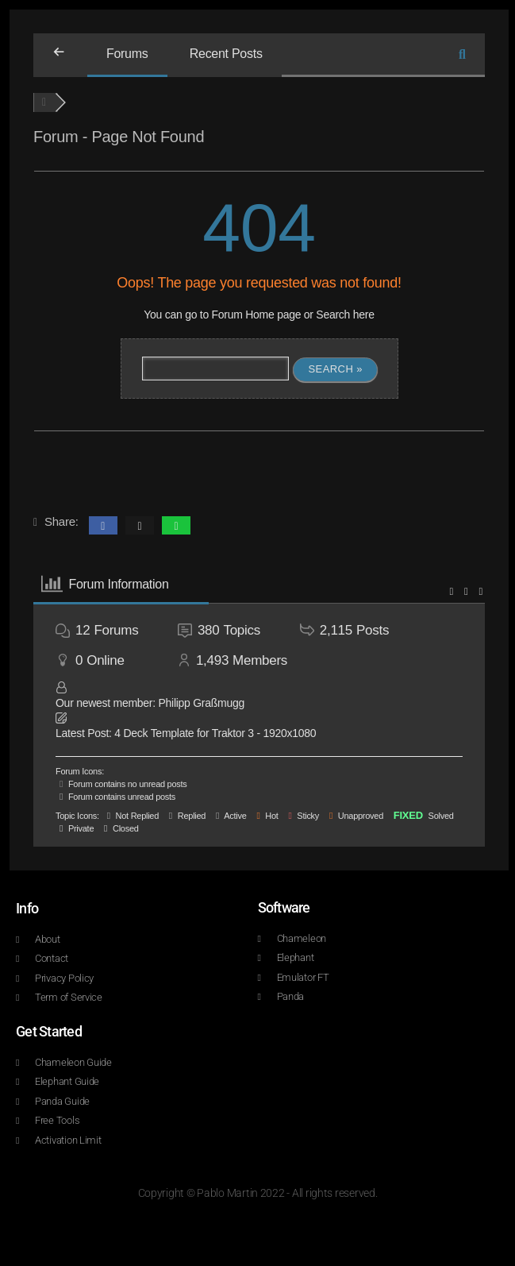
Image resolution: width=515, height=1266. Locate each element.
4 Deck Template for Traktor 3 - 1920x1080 (215, 733)
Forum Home (243, 314)
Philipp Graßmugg (201, 703)
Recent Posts (226, 53)
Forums (127, 53)
